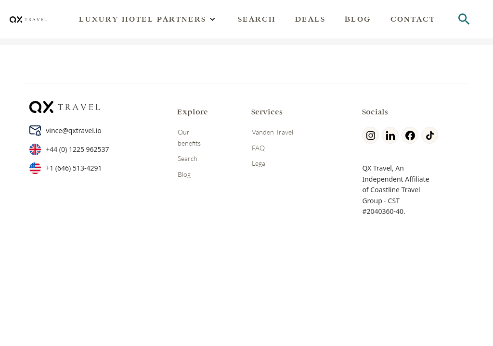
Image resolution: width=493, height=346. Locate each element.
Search (257, 19)
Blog (358, 19)
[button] (142, 19)
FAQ (258, 148)
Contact (412, 19)
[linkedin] (392, 135)
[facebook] (411, 135)
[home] (28, 19)
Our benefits (189, 137)
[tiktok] (431, 135)
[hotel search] (464, 19)
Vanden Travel (272, 132)
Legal (259, 163)
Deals (310, 19)
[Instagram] (372, 135)
